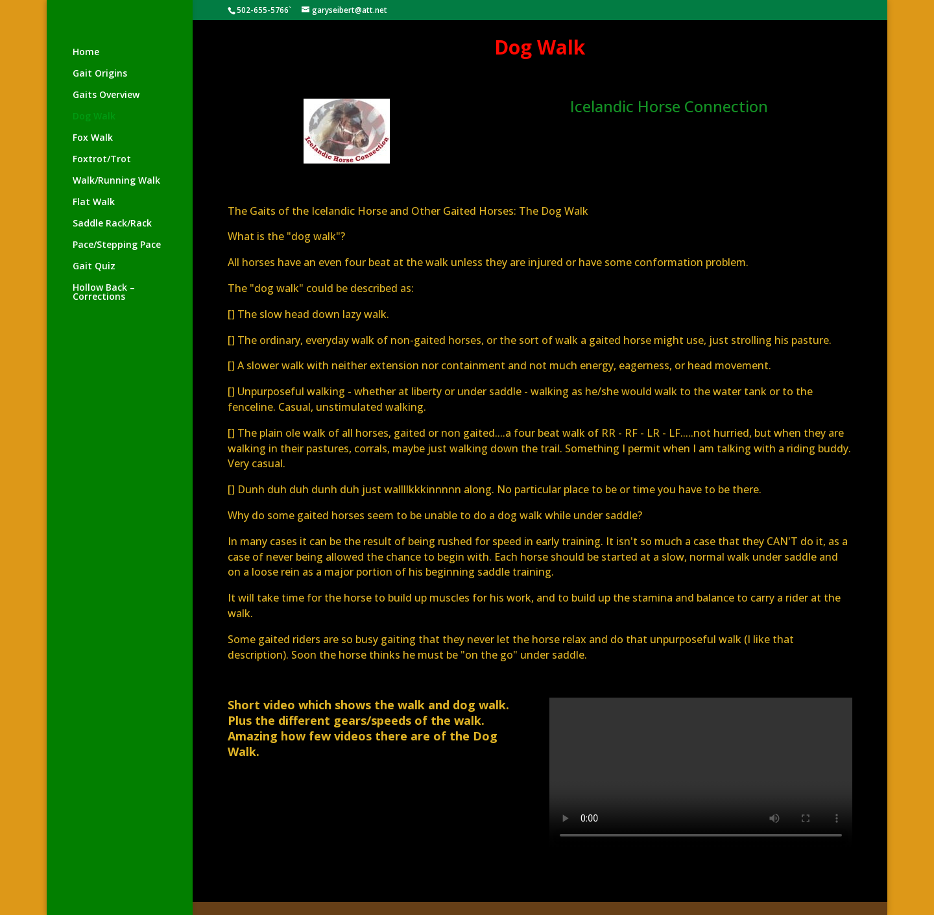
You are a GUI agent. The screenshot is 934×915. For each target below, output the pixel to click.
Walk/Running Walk (116, 181)
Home (86, 52)
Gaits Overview (106, 95)
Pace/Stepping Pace (117, 245)
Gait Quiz (94, 267)
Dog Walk (94, 117)
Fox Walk (93, 138)
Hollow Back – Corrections (104, 292)
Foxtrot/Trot (102, 159)
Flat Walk (94, 202)
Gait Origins (100, 74)
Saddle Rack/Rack (112, 224)
